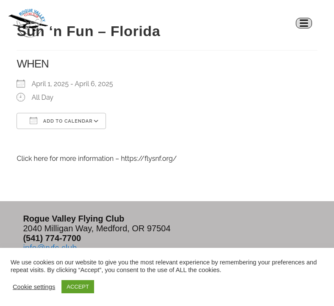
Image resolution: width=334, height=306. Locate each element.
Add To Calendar (61, 120)
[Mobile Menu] (307, 22)
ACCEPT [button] (78, 287)
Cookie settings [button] (34, 287)
